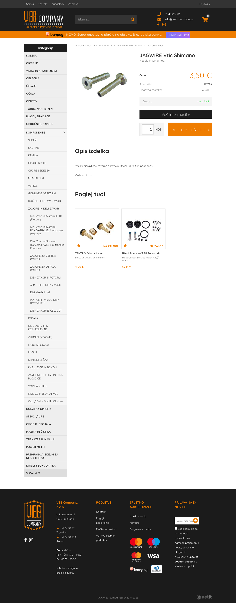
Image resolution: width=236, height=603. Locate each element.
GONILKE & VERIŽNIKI (42, 193)
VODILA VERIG (37, 386)
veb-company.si (83, 45)
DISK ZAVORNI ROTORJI (45, 277)
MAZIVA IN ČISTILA (38, 431)
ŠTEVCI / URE (35, 416)
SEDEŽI (32, 140)
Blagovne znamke (140, 529)
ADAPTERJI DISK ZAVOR (45, 285)
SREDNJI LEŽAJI (38, 344)
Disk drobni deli (40, 292)
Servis (30, 4)
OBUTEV (31, 101)
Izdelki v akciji (138, 516)
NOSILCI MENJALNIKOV (43, 393)
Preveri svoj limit (178, 34)
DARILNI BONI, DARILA (40, 465)
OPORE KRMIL (37, 163)
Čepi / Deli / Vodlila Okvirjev (45, 401)
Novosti (134, 522)
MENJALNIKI (36, 178)
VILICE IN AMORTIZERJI (41, 71)
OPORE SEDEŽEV (39, 170)
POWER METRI (35, 447)
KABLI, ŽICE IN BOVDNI (42, 367)
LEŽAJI (32, 352)
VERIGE (33, 185)
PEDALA (33, 318)
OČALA (30, 93)
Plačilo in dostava (106, 529)
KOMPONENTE (35, 132)
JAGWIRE (206, 89)
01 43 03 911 (172, 14)
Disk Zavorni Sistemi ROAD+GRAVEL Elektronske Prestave (47, 245)
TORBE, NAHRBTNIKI (39, 109)
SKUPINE (33, 147)
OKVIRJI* (32, 63)
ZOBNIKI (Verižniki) (40, 337)
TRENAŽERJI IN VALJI (40, 439)
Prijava (204, 4)
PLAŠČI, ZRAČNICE (38, 116)
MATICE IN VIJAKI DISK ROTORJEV (44, 301)
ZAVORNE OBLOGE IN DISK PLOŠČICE (45, 376)
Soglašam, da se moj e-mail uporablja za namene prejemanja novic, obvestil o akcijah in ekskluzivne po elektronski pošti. (187, 547)
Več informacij (174, 114)
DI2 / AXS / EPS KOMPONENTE (38, 327)
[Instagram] (165, 24)
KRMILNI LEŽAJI (38, 360)
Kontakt (42, 4)
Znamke (73, 4)
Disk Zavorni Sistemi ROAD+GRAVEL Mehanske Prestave (46, 230)
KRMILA (33, 155)
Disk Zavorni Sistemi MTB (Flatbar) (46, 217)
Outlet (33, 473)
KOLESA (31, 55)
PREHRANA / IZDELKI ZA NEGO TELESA (42, 456)
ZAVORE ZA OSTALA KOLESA (43, 268)
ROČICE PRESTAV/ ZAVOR (44, 201)
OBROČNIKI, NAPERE (39, 124)
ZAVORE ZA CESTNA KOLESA (43, 257)
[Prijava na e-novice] (195, 520)
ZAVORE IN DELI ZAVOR (43, 208)
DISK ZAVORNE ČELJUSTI (46, 310)
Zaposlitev (57, 4)
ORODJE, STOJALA (38, 424)
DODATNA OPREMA (38, 409)
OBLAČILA (32, 78)
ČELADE (31, 86)
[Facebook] (159, 24)
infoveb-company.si (179, 19)
